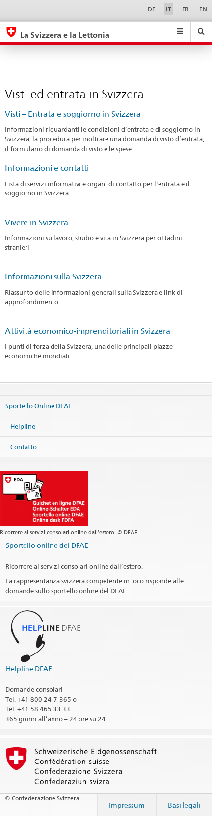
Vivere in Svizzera (36, 222)
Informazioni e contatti (47, 168)
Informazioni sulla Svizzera (53, 276)
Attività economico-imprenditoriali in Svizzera (87, 331)
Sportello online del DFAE (47, 545)
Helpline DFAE (29, 668)
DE (152, 9)
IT (168, 9)
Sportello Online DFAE (38, 405)
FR (185, 9)
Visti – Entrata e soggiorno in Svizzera (73, 114)
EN (203, 9)
